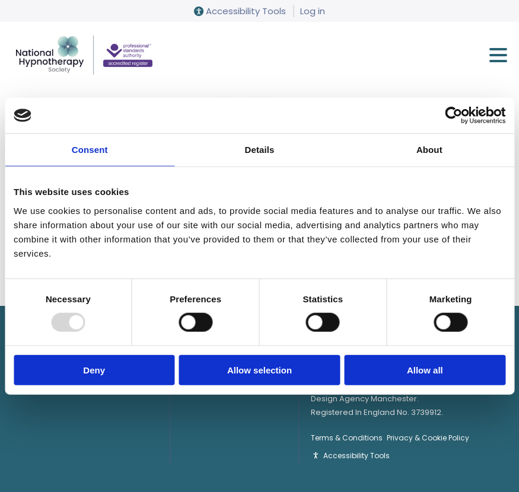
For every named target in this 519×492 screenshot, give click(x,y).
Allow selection (259, 370)
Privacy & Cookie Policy (428, 438)
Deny (94, 370)
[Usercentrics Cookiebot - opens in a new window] (453, 115)
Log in (312, 11)
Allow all (425, 370)
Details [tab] (260, 150)
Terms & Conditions (347, 438)
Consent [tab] (90, 150)
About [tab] (429, 150)
